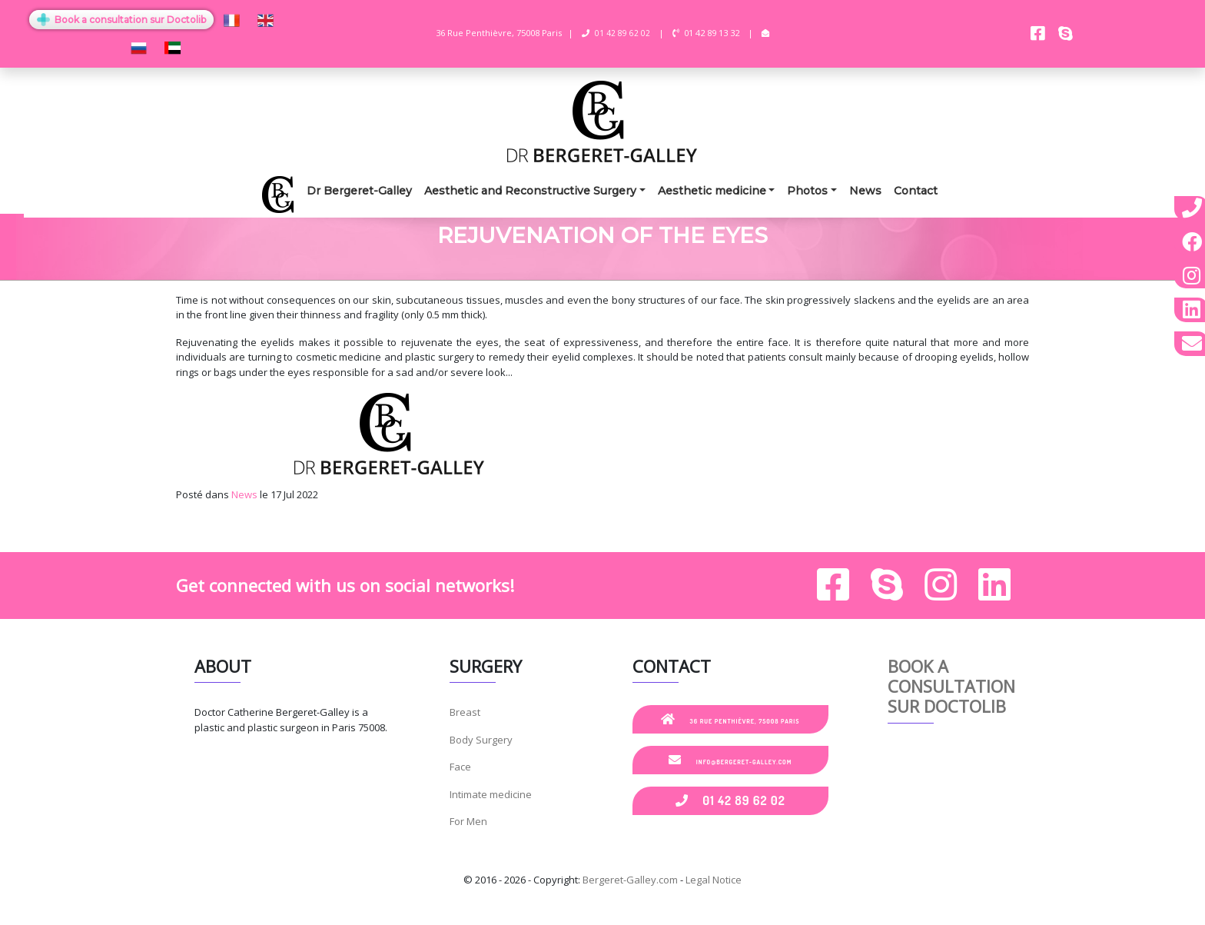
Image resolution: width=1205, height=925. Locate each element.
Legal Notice (713, 880)
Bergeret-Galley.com (630, 880)
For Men (468, 821)
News (865, 191)
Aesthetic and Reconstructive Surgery (530, 191)
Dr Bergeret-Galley (359, 191)
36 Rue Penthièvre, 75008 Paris (730, 719)
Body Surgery (481, 740)
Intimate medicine (491, 794)
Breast (465, 712)
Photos (807, 191)
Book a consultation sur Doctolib (121, 19)
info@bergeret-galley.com (730, 760)
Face (460, 767)
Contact (916, 191)
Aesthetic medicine (712, 191)
